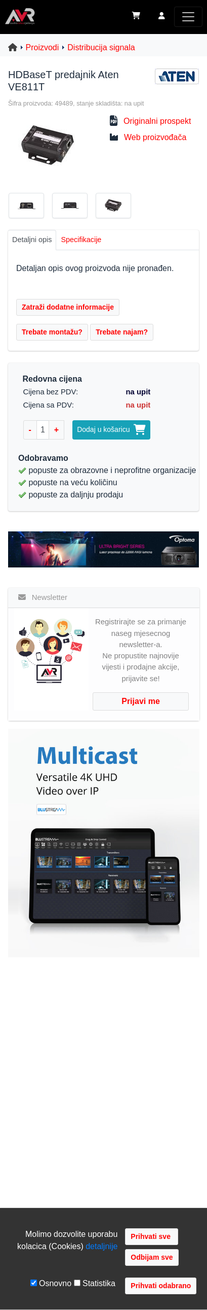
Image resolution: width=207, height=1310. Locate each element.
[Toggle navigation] (188, 17)
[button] (161, 17)
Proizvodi (42, 47)
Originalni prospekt (157, 121)
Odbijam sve (152, 1257)
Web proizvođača (155, 137)
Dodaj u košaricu (111, 429)
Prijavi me (140, 701)
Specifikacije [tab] (81, 240)
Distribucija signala (101, 47)
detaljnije (101, 1246)
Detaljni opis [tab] (32, 240)
